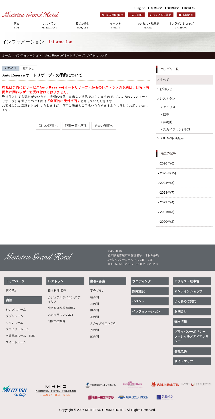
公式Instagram (112, 14)
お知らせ (166, 89)
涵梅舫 (167, 122)
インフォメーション (28, 55)
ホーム (6, 55)
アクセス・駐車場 (148, 25)
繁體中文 (173, 8)
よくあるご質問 (160, 14)
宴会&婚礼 (82, 25)
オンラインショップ (181, 25)
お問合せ (186, 14)
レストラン (49, 25)
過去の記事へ (103, 125)
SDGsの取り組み (172, 138)
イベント (115, 25)
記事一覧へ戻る (76, 125)
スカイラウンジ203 (176, 129)
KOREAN (189, 8)
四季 (166, 114)
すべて (164, 79)
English (140, 8)
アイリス (169, 107)
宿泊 (16, 25)
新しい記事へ (48, 125)
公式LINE (137, 14)
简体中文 (156, 8)
